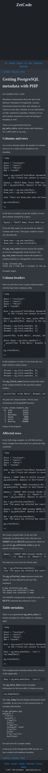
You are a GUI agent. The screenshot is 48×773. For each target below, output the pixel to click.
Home (7, 763)
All (6, 63)
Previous (15, 71)
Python (20, 63)
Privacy (39, 763)
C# (25, 63)
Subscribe (23, 66)
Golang (12, 63)
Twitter (14, 763)
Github (22, 763)
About (23, 767)
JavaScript (38, 63)
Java (30, 63)
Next (23, 71)
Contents (6, 71)
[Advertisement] (24, 34)
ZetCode (24, 5)
